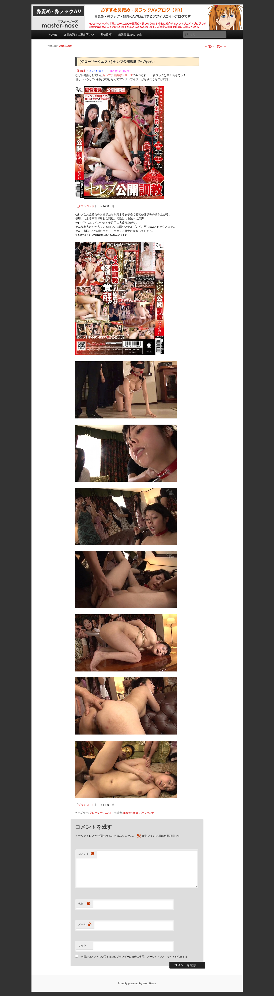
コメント (86, 854)
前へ (209, 46)
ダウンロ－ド (86, 206)
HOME (53, 34)
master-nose (130, 812)
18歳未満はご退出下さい (78, 34)
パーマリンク (146, 812)
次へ (222, 46)
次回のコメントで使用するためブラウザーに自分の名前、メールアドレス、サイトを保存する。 (135, 956)
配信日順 (106, 34)
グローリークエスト (100, 812)
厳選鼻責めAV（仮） (131, 34)
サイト (82, 945)
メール (85, 925)
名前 (84, 904)
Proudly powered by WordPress (137, 983)
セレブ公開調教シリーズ (118, 75)
